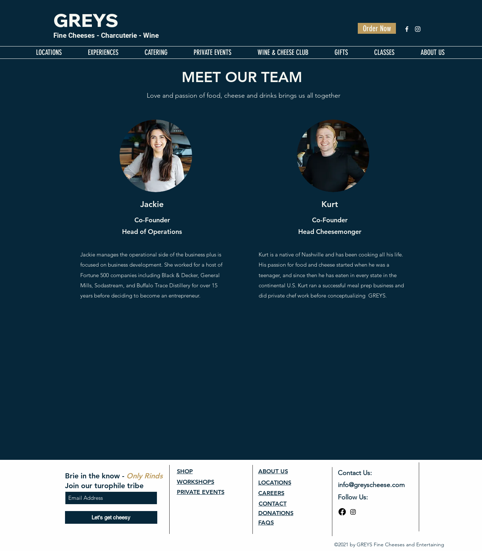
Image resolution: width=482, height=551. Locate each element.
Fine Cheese (72, 35)
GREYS (85, 20)
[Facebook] (406, 29)
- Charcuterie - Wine (127, 35)
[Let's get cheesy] (111, 517)
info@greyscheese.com (371, 485)
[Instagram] (417, 29)
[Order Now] (377, 28)
